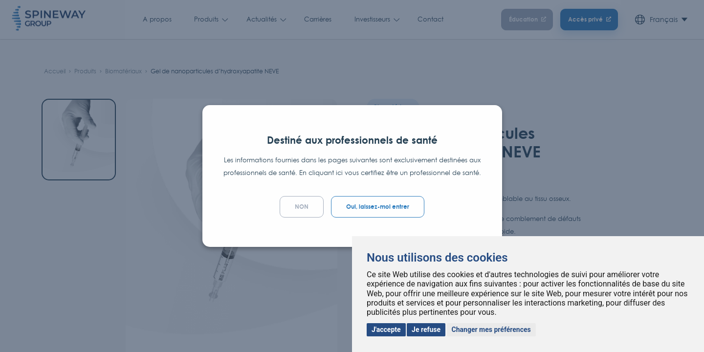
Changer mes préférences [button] (491, 329)
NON (301, 206)
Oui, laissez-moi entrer (377, 206)
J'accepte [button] (386, 329)
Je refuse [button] (426, 329)
